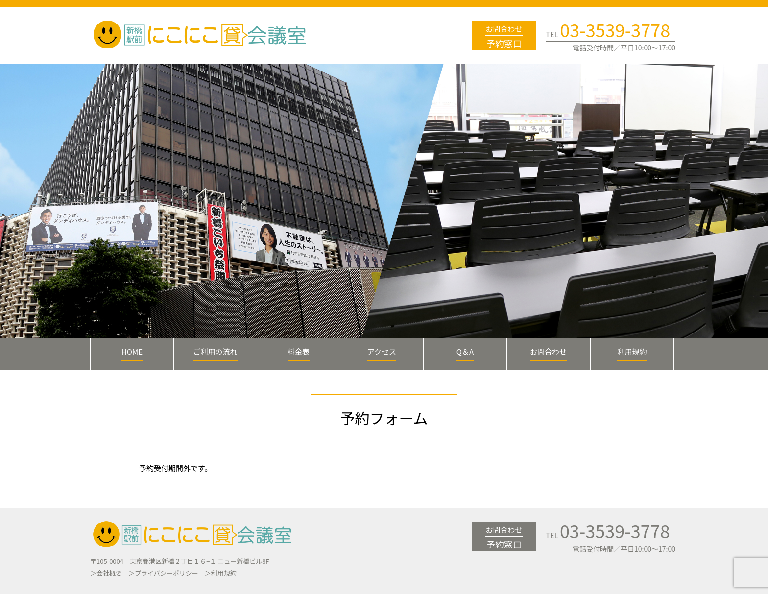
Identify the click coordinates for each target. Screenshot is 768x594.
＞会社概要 (106, 573)
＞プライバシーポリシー (163, 573)
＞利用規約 (221, 573)
